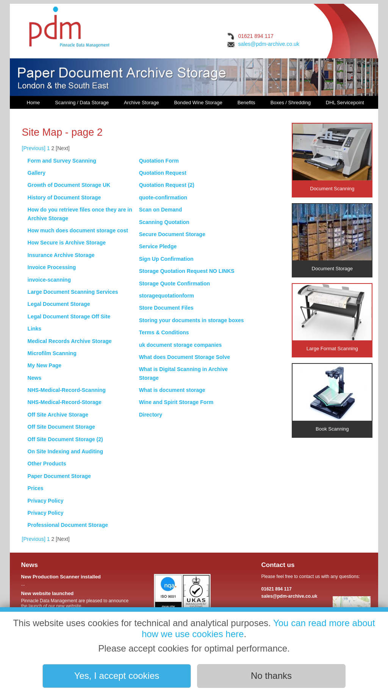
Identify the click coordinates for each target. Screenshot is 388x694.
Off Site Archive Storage (58, 415)
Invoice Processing (52, 267)
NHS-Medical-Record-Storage (65, 402)
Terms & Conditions (164, 332)
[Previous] (33, 148)
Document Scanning (332, 157)
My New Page (44, 365)
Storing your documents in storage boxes (191, 320)
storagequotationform (166, 296)
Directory (150, 415)
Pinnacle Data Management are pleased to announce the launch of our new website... (76, 600)
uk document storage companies (180, 345)
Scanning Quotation (164, 222)
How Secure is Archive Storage (67, 243)
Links (35, 329)
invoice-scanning (49, 280)
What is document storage (172, 390)
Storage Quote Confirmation (174, 283)
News (35, 378)
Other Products (47, 464)
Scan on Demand (160, 210)
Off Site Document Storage (61, 427)
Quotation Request (162, 173)
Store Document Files (166, 308)
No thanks (271, 676)
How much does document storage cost (78, 230)
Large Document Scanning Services (73, 292)
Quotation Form (159, 161)
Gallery (36, 173)
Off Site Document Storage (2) (65, 439)
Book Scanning (332, 398)
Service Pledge (158, 246)
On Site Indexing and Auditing (65, 451)
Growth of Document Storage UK (69, 185)
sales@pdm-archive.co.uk (268, 44)
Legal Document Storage (59, 304)
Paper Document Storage (59, 476)
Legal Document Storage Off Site (69, 316)
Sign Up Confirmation (166, 259)
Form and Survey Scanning (62, 161)
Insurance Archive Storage (61, 255)
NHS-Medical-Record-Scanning (67, 390)
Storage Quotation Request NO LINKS (187, 271)
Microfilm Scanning (52, 353)
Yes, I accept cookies (117, 676)
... (76, 580)
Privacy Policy (46, 501)
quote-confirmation (163, 197)
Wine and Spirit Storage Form (176, 402)
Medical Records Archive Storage (70, 341)
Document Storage (332, 237)
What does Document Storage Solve (184, 357)
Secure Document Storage (172, 234)
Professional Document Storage (68, 525)
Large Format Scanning (332, 317)
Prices (36, 488)
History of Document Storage (64, 197)
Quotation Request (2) (166, 185)
